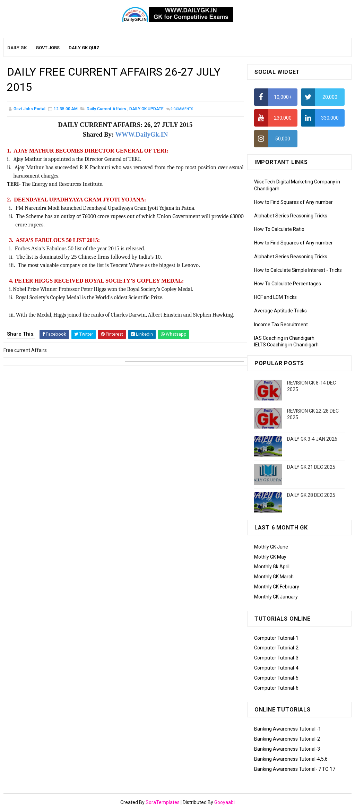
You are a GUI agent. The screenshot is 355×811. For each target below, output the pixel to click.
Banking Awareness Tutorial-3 (287, 749)
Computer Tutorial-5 (276, 678)
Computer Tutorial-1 (276, 638)
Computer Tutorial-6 (276, 688)
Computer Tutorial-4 (276, 668)
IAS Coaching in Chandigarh (284, 338)
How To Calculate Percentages (287, 283)
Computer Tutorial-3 (276, 658)
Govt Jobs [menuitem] (48, 47)
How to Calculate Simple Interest (289, 270)
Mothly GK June (271, 547)
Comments (182, 109)
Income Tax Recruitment (281, 324)
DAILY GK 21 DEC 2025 (311, 467)
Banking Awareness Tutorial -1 (287, 729)
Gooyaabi (224, 802)
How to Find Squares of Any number (293, 202)
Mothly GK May (270, 557)
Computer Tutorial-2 (276, 647)
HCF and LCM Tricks (275, 297)
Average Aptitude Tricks (280, 310)
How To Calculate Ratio (279, 229)
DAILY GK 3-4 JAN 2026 (312, 439)
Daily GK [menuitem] (17, 47)
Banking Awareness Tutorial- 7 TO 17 (294, 769)
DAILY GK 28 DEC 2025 (311, 495)
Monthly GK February (276, 586)
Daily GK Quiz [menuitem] (84, 47)
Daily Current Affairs (106, 108)
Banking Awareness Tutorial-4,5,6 (291, 759)
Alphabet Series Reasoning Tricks (290, 215)
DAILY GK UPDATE (146, 108)
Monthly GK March (274, 576)
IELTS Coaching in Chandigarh (286, 344)
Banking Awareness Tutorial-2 (287, 739)
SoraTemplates (163, 802)
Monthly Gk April (271, 566)
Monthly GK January (276, 596)
